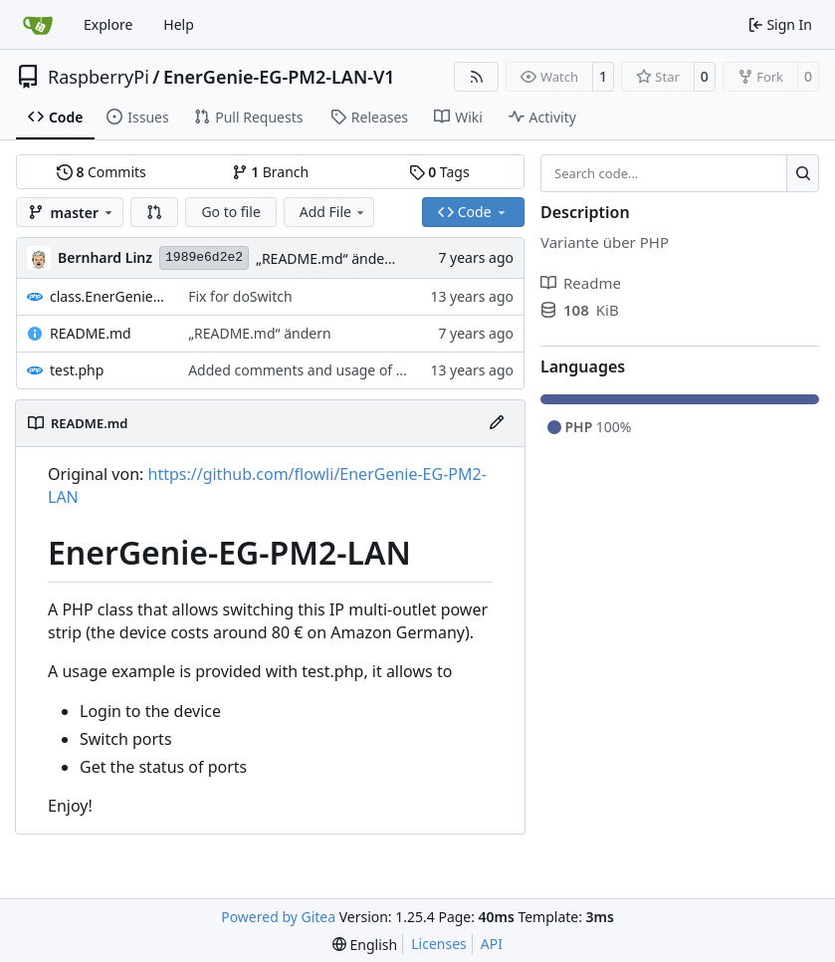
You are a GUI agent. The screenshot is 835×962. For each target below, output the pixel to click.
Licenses (439, 943)
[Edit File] (497, 423)
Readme (580, 283)
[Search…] (802, 173)
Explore (108, 24)
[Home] (38, 25)
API (492, 943)
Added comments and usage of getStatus (323, 370)
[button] (154, 212)
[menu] (364, 944)
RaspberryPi (98, 77)
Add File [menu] (333, 211)
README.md (90, 333)
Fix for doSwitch (240, 296)
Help (178, 24)
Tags (439, 171)
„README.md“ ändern (327, 258)
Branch (271, 171)
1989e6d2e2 (204, 257)
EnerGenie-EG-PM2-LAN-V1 (279, 77)
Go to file (230, 211)
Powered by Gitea (278, 916)
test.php (77, 370)
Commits (101, 171)
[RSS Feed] (477, 77)
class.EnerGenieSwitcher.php (109, 296)
